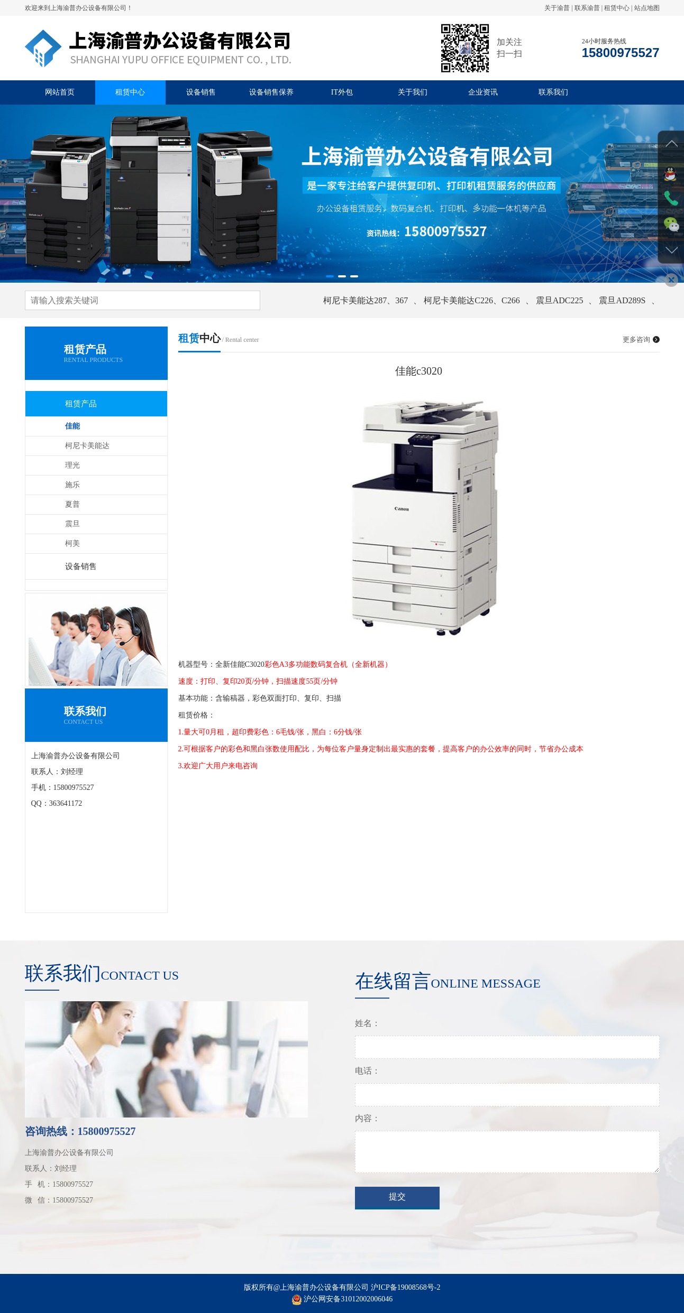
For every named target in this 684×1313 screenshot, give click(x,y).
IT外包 (342, 92)
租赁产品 (81, 403)
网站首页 (60, 92)
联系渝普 (587, 8)
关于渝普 (557, 8)
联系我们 (553, 92)
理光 (72, 465)
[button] (330, 276)
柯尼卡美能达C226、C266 (471, 300)
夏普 (72, 504)
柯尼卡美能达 (87, 446)
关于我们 (412, 92)
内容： (367, 1128)
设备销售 (201, 92)
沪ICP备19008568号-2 (405, 1298)
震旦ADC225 (559, 300)
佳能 (72, 426)
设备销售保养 (271, 92)
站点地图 (647, 8)
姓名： (367, 1033)
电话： (367, 1081)
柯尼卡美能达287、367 (365, 300)
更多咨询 (641, 339)
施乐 (72, 485)
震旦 (72, 524)
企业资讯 (483, 92)
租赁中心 (617, 8)
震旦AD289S (622, 300)
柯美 (72, 543)
